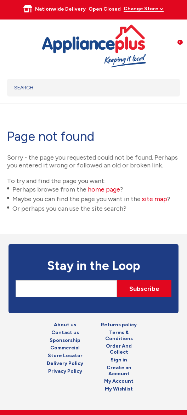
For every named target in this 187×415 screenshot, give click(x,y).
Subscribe (144, 289)
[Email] (66, 288)
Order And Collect (119, 349)
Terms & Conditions (119, 336)
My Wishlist (119, 389)
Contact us (65, 333)
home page (104, 189)
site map (154, 199)
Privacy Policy (65, 371)
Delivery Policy (65, 363)
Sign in (118, 360)
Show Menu (11, 45)
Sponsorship (65, 340)
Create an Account (119, 371)
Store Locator (65, 356)
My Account (119, 381)
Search (165, 87)
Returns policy (119, 325)
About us (65, 325)
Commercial (65, 348)
